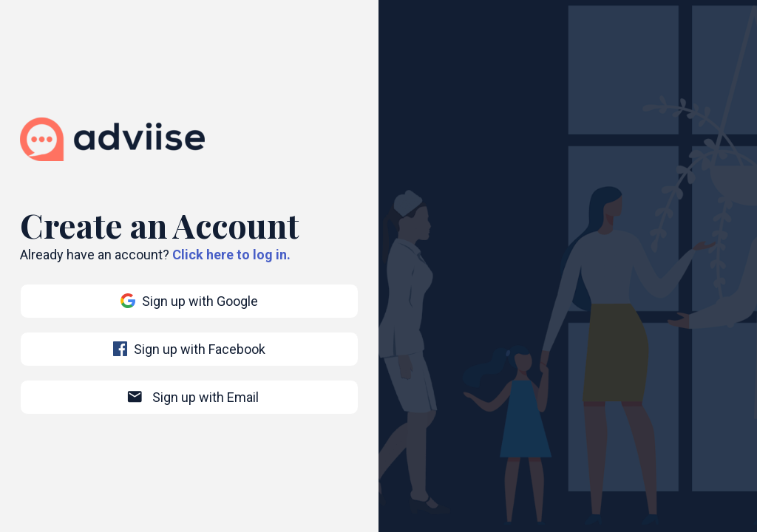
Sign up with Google (189, 301)
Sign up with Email (192, 397)
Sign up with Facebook (189, 349)
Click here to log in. (231, 254)
